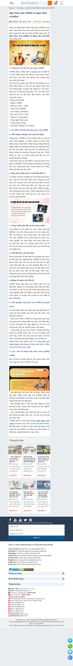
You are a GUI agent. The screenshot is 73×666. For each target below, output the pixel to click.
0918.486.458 (19, 600)
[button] (63, 573)
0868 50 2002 (24, 616)
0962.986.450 (19, 602)
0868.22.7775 (20, 604)
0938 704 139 (19, 612)
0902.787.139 (21, 599)
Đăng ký (36, 537)
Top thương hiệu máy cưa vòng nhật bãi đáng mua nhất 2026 (43, 494)
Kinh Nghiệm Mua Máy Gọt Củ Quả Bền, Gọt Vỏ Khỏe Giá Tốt (14, 494)
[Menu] (61, 3)
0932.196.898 (30, 599)
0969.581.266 (19, 608)
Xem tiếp (12, 475)
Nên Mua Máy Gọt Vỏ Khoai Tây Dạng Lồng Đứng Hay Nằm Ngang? (29, 459)
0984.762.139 (19, 610)
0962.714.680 (27, 600)
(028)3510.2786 (39, 599)
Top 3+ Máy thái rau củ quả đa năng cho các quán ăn (15, 459)
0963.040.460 (21, 606)
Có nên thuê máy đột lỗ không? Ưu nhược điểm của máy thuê (43, 459)
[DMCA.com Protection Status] (26, 569)
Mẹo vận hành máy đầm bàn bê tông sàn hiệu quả (29, 494)
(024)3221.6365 (37, 600)
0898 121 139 (24, 614)
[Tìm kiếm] (50, 3)
